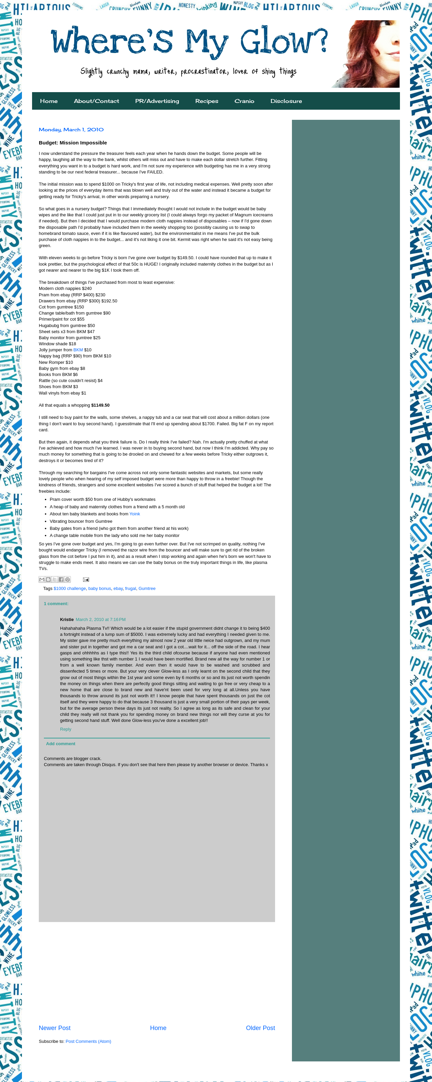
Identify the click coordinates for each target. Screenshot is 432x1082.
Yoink (135, 513)
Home (49, 101)
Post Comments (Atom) (88, 1041)
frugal (130, 588)
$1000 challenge (70, 588)
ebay (118, 588)
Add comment (61, 743)
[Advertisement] (157, 973)
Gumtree (147, 588)
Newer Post (55, 1028)
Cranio (244, 101)
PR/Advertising (157, 101)
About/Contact (96, 101)
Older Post (260, 1028)
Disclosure (286, 101)
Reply (65, 729)
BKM (79, 349)
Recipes (206, 101)
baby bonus (99, 588)
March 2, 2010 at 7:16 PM (101, 619)
